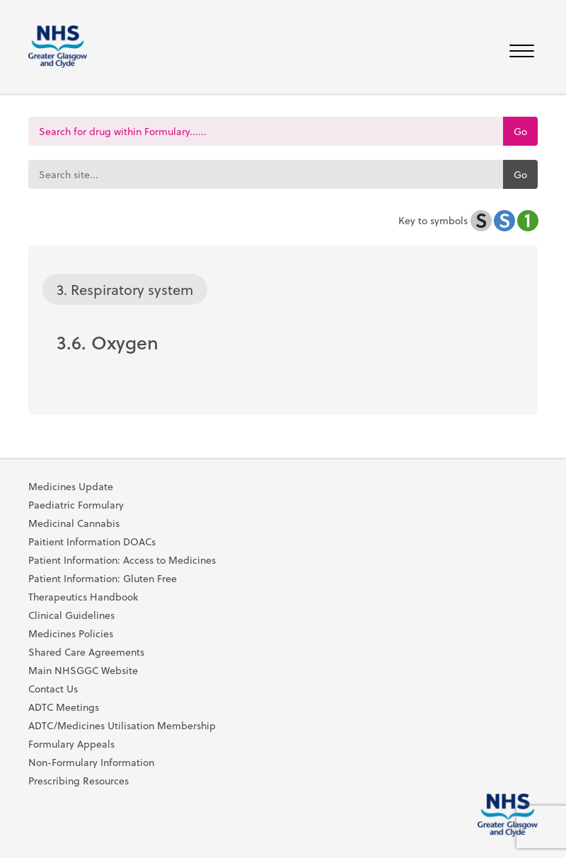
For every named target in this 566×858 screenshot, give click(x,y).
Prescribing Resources (78, 781)
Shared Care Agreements (86, 652)
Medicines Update (70, 486)
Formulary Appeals (71, 744)
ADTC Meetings (63, 707)
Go (520, 131)
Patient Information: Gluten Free (102, 578)
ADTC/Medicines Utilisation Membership (122, 725)
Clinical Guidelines (71, 615)
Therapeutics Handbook (83, 597)
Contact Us (53, 689)
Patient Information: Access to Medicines (122, 560)
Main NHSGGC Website (83, 670)
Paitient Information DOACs (92, 541)
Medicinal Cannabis (74, 523)
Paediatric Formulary (76, 505)
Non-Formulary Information (91, 762)
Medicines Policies (70, 633)
